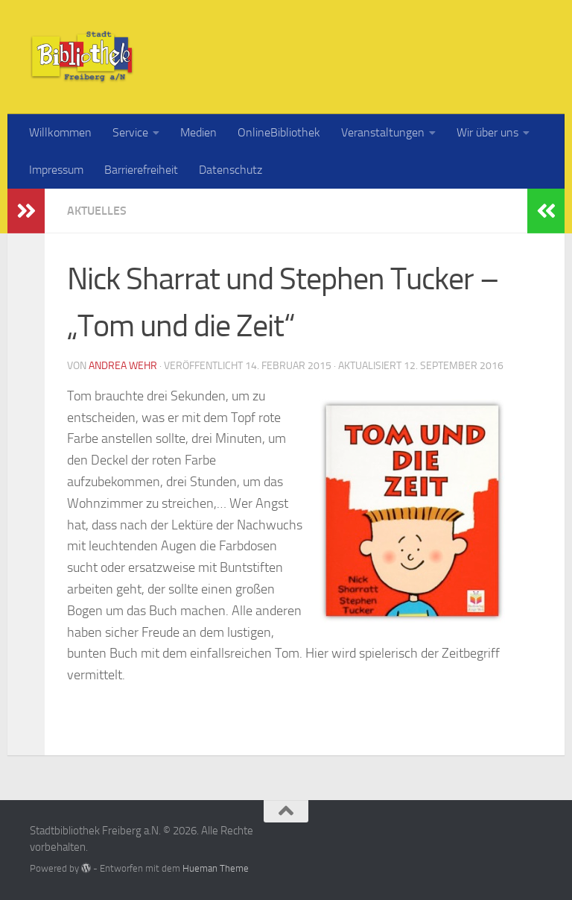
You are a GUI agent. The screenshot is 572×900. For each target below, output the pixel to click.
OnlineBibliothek (279, 132)
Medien (198, 132)
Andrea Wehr (123, 365)
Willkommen (60, 132)
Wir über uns (487, 132)
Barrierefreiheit (141, 170)
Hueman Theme (215, 868)
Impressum (56, 170)
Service (130, 132)
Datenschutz (230, 170)
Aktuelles (97, 211)
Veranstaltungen (383, 132)
